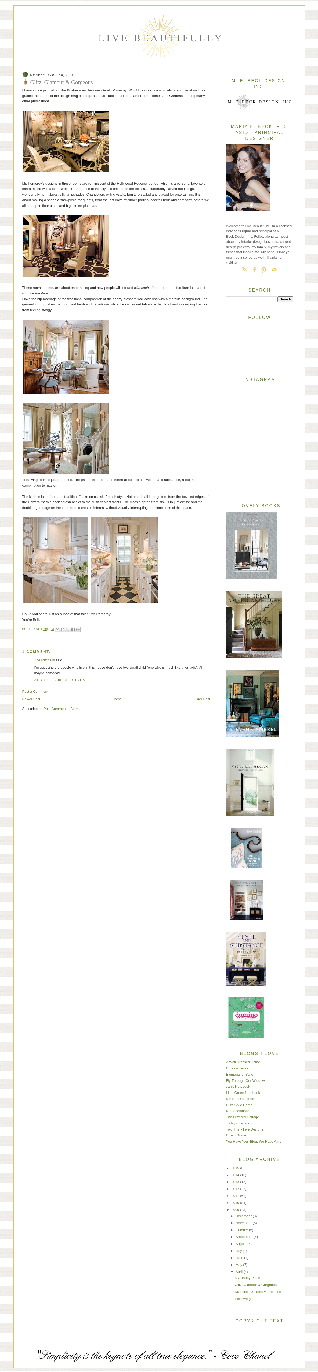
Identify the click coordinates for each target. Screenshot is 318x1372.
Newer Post (31, 699)
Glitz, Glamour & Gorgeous (256, 1285)
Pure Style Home (239, 1105)
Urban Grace (236, 1135)
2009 (236, 1210)
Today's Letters (238, 1123)
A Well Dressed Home (243, 1062)
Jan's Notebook (238, 1086)
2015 (236, 1168)
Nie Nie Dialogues (240, 1099)
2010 (236, 1203)
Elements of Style (239, 1074)
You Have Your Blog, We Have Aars (253, 1141)
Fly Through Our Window (245, 1081)
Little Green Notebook (243, 1093)
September (245, 1237)
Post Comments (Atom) (62, 709)
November (244, 1223)
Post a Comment (35, 691)
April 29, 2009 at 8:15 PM (60, 680)
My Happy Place (247, 1278)
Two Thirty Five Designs (244, 1129)
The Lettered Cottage (242, 1117)
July (239, 1251)
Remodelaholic (237, 1111)
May (239, 1265)
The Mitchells (44, 660)
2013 (236, 1182)
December (244, 1216)
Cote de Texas (237, 1068)
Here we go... (245, 1299)
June (240, 1258)
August (241, 1244)
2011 (236, 1196)
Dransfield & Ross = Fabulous (258, 1292)
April (240, 1272)
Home (117, 699)
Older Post (202, 699)
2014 (236, 1175)
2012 (236, 1189)
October (242, 1230)
